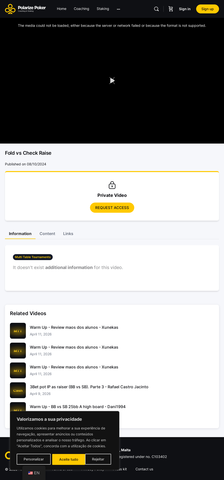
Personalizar (33, 459)
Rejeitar (65, 459)
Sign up (207, 9)
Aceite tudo (96, 459)
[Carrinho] (171, 9)
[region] (64, 441)
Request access (112, 207)
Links (68, 233)
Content (47, 233)
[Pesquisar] (156, 9)
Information (20, 233)
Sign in (185, 9)
